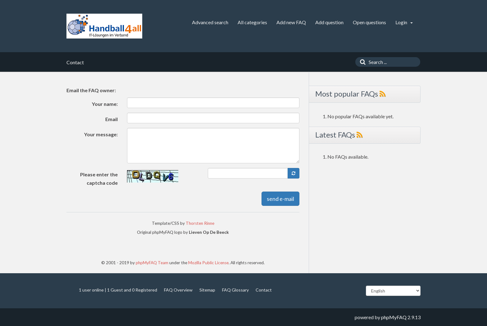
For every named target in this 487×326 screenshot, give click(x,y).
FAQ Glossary (235, 289)
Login (404, 22)
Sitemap (207, 289)
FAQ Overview (178, 289)
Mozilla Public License (208, 262)
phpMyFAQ (394, 317)
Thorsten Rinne (200, 223)
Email (111, 119)
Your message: (101, 134)
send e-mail (280, 198)
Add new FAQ (291, 22)
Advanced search (210, 22)
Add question (329, 22)
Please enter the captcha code (99, 178)
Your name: (105, 104)
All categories (252, 22)
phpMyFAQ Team (152, 262)
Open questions (369, 22)
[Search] (361, 62)
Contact (264, 289)
